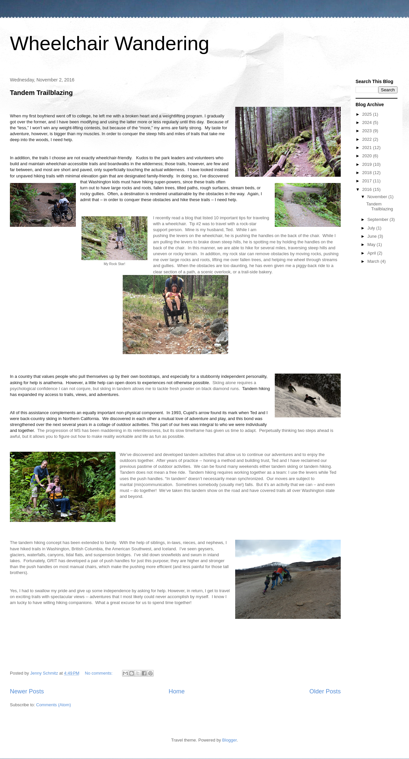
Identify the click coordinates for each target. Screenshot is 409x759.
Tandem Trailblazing (41, 92)
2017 (367, 180)
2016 (367, 189)
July (371, 228)
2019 (367, 164)
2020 (367, 155)
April (372, 253)
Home (177, 691)
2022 (367, 139)
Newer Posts (27, 691)
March (374, 261)
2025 (367, 114)
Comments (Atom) (53, 704)
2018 (367, 172)
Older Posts (325, 691)
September (378, 219)
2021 (367, 147)
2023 (367, 130)
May (372, 244)
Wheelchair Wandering (109, 43)
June (372, 236)
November (378, 196)
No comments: (99, 673)
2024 (367, 122)
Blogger (229, 740)
